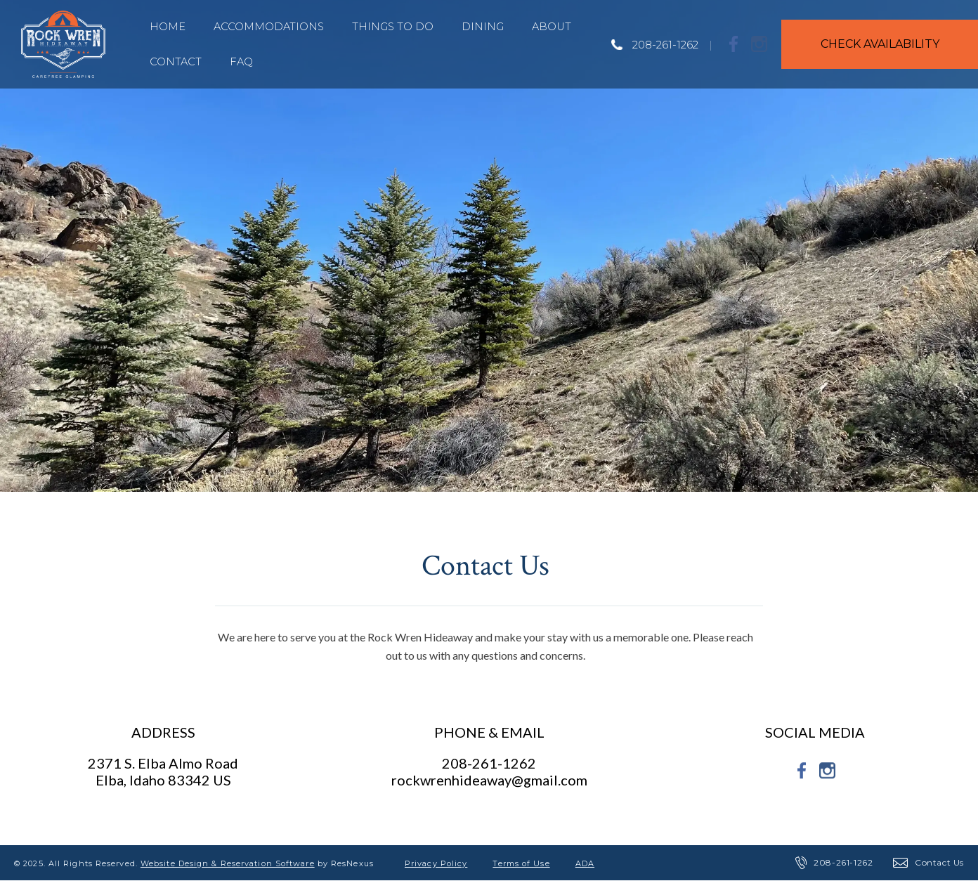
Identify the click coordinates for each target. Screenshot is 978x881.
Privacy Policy (436, 863)
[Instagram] (759, 44)
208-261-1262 (665, 44)
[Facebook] (734, 44)
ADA (584, 863)
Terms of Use (521, 863)
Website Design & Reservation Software (228, 863)
